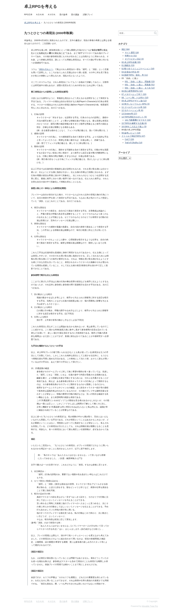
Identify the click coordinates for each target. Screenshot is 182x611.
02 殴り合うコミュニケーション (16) (138, 68)
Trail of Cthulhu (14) (133, 142)
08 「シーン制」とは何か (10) (135, 97)
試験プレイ (88, 14)
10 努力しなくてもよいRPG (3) (136, 104)
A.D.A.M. (40, 14)
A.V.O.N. (52, 14)
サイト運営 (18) (132, 52)
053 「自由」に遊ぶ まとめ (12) (140, 88)
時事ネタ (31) (131, 56)
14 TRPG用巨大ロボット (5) (134, 117)
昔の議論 (75, 14)
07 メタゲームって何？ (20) (134, 94)
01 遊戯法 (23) (128, 65)
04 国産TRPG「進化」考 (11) (135, 75)
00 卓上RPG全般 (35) (131, 62)
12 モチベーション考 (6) (132, 110)
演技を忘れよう (46, 69)
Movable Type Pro (150, 606)
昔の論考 (63, 14)
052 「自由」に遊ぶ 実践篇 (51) (140, 85)
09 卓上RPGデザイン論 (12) (134, 101)
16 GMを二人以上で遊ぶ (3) (134, 126)
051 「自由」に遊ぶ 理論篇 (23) (140, 81)
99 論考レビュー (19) (131, 133)
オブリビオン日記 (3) (134, 59)
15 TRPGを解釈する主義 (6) (134, 123)
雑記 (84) (126, 49)
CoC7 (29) (129, 139)
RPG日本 (28, 14)
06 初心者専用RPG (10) (132, 91)
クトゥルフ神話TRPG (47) (133, 136)
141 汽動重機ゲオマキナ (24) (138, 120)
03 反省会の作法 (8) (130, 72)
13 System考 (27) (129, 113)
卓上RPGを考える (40, 6)
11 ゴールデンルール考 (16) (134, 107)
